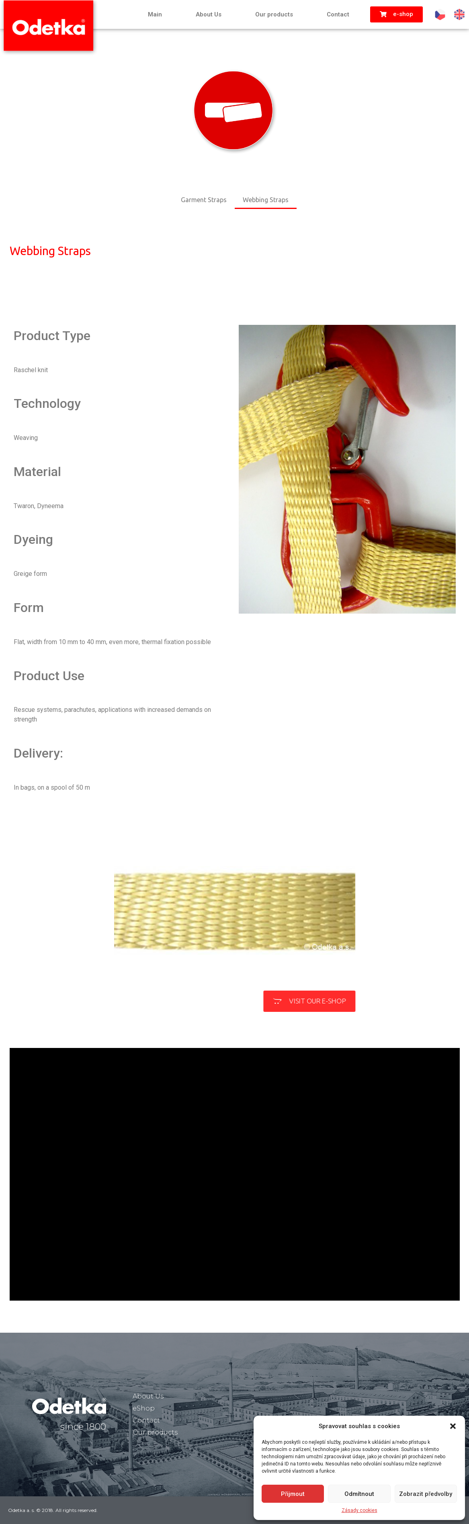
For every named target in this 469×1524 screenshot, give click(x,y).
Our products (274, 14)
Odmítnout (359, 1494)
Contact (338, 14)
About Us (208, 14)
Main (155, 14)
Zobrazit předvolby (425, 1494)
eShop (144, 1408)
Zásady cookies (359, 1510)
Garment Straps (204, 199)
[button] (453, 1426)
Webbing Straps (266, 199)
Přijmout (293, 1494)
